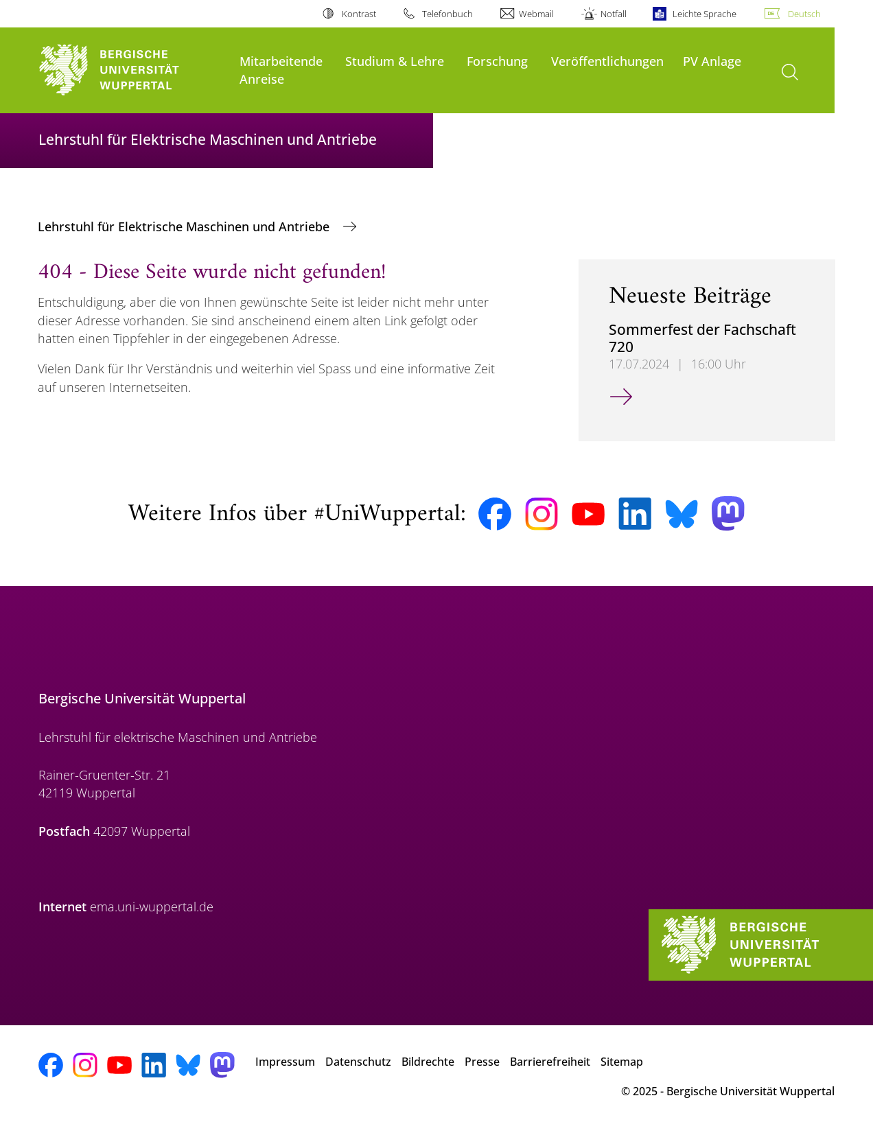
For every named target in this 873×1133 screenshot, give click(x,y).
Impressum (285, 1061)
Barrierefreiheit (550, 1061)
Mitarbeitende (281, 60)
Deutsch (804, 14)
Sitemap (622, 1061)
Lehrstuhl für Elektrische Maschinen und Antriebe (185, 226)
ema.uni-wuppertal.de (151, 906)
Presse (482, 1061)
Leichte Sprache (704, 14)
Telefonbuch (447, 14)
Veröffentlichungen (607, 60)
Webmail (536, 14)
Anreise (262, 78)
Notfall (614, 14)
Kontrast (359, 14)
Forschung (497, 60)
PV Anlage (712, 60)
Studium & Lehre (394, 60)
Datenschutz (358, 1061)
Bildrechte (427, 1061)
